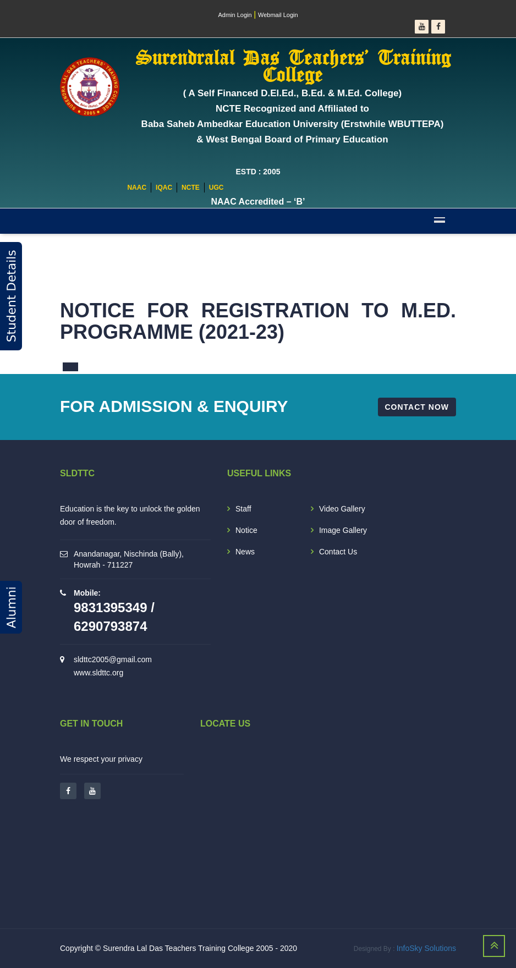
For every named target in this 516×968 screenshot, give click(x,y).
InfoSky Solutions (426, 948)
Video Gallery (342, 508)
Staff (243, 508)
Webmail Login (278, 15)
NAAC (136, 187)
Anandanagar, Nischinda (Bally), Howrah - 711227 (129, 559)
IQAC (164, 187)
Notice (246, 530)
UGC (216, 187)
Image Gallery (343, 530)
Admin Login (234, 15)
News (245, 551)
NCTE (191, 187)
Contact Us (338, 551)
